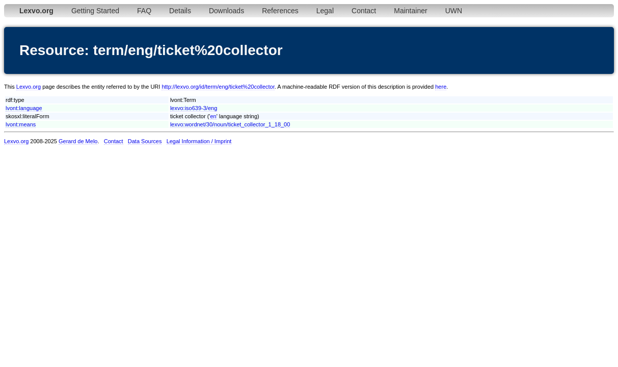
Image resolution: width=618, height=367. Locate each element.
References (280, 11)
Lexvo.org (28, 87)
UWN (453, 11)
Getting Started (95, 11)
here (440, 87)
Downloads (226, 11)
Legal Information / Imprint (199, 141)
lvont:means (21, 124)
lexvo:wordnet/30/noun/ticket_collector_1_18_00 (230, 124)
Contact (364, 11)
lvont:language (24, 108)
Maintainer (410, 11)
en (213, 116)
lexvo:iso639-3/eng (193, 108)
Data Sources (145, 141)
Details (180, 11)
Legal (325, 11)
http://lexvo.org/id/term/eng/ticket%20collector (218, 87)
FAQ (144, 11)
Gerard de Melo (78, 141)
